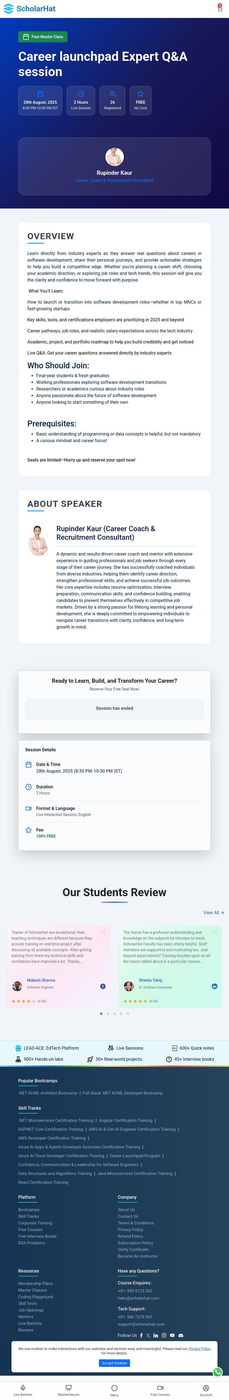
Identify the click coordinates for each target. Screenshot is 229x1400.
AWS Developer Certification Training (52, 1145)
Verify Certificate (133, 1256)
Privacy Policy (130, 1236)
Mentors (25, 1323)
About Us (126, 1216)
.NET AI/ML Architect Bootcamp (47, 1099)
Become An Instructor (138, 1262)
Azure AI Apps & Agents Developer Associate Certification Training (79, 1153)
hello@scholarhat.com (138, 1304)
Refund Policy (130, 1242)
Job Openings (31, 1316)
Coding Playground (35, 1303)
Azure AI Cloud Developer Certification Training (61, 1162)
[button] (101, 1020)
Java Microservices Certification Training (134, 1180)
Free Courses (30, 1236)
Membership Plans (35, 1290)
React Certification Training (43, 1189)
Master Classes (32, 1296)
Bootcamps (29, 1216)
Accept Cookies (114, 1363)
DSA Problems (31, 1249)
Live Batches (30, 1330)
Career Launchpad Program (135, 1162)
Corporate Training (35, 1229)
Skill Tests (27, 1310)
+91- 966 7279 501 (135, 1323)
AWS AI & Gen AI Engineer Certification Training (132, 1136)
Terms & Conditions (136, 1229)
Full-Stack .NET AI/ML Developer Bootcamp (123, 1099)
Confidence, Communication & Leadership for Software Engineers (78, 1171)
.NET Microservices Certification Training (55, 1127)
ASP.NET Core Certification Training (50, 1136)
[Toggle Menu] (114, 1388)
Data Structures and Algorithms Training (55, 1180)
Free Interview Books (37, 1242)
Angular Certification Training (125, 1127)
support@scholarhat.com (141, 1330)
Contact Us (128, 1223)
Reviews (25, 1336)
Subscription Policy (135, 1249)
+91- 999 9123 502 (135, 1297)
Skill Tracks (28, 1223)
